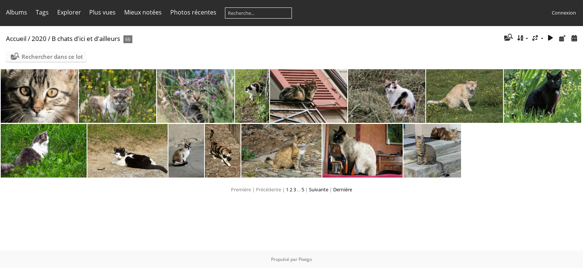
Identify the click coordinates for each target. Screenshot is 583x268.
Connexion (564, 12)
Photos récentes (193, 12)
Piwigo (305, 259)
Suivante (318, 189)
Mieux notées (143, 12)
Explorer (69, 12)
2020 (39, 38)
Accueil (16, 38)
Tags (42, 12)
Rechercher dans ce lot (52, 56)
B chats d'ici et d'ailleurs (86, 38)
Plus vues (102, 12)
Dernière (342, 189)
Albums (16, 12)
